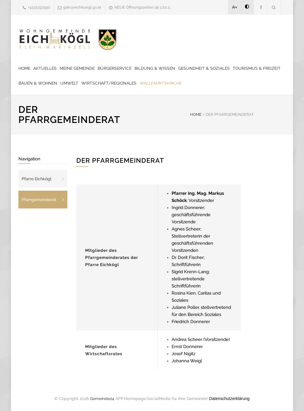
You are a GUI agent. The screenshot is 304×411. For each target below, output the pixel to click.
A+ (235, 7)
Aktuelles (45, 68)
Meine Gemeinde (77, 68)
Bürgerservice (115, 68)
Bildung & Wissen (154, 68)
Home (24, 68)
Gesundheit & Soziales (204, 68)
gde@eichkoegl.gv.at (82, 7)
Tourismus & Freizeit (257, 68)
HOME (196, 114)
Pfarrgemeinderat (39, 199)
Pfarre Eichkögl (36, 178)
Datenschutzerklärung (229, 398)
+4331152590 (39, 7)
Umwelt (69, 83)
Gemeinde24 (102, 398)
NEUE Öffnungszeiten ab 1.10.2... (143, 7)
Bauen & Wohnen (37, 83)
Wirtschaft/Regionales (109, 83)
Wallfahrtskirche (161, 83)
